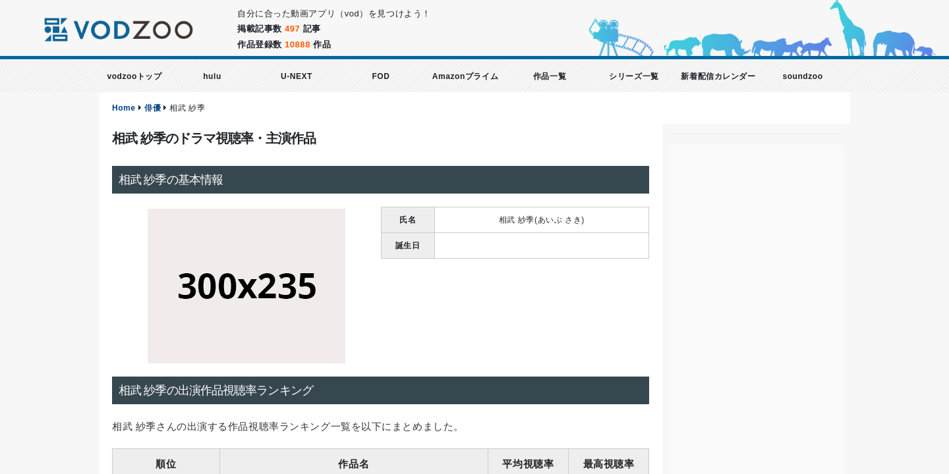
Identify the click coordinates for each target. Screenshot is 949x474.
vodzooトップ (134, 76)
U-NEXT (296, 76)
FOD (380, 76)
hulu (212, 76)
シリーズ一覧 (633, 76)
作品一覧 (549, 76)
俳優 (152, 108)
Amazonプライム (465, 76)
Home (124, 108)
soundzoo (802, 76)
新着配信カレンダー (718, 76)
